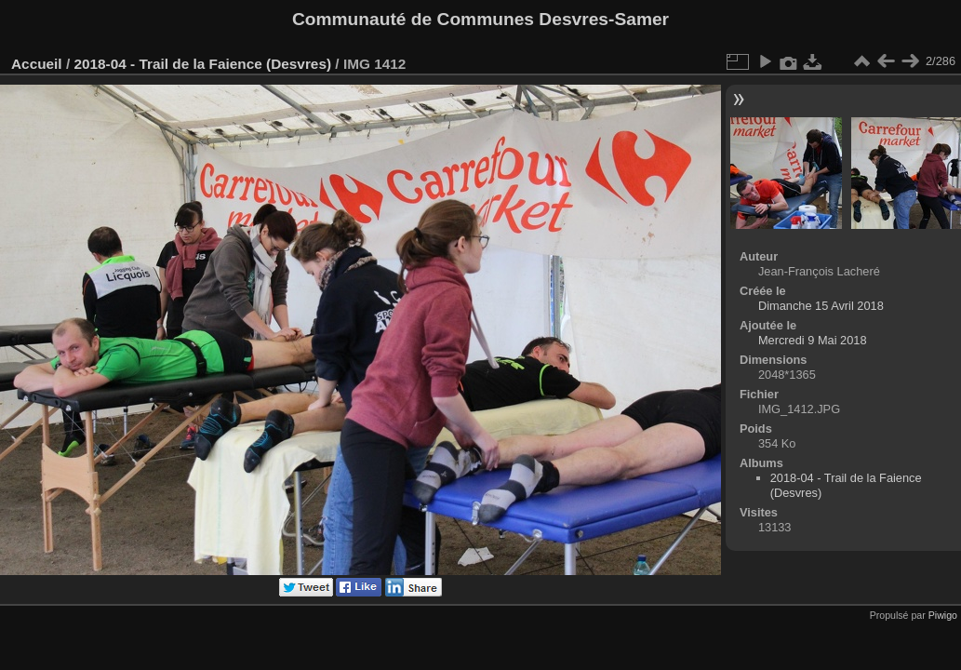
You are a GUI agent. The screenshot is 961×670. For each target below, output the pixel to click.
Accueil (36, 64)
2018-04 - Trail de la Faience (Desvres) (202, 64)
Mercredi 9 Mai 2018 (812, 340)
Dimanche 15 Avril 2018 (821, 306)
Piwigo (942, 615)
